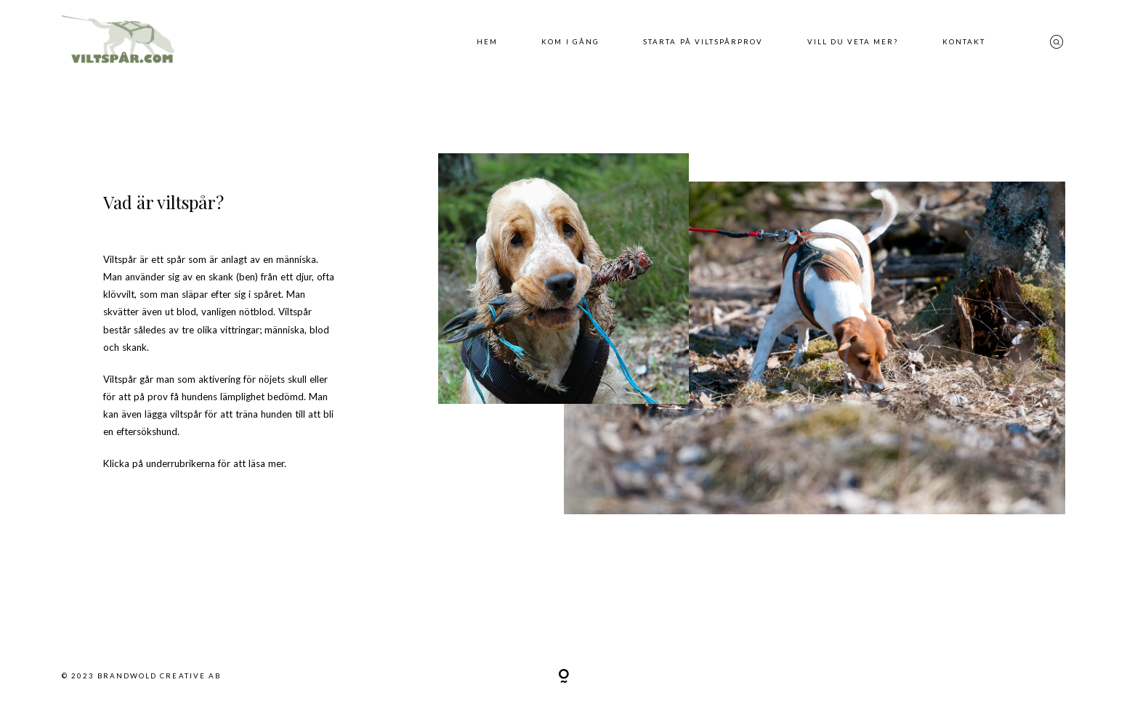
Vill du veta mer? (853, 41)
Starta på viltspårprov (703, 41)
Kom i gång (570, 41)
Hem (487, 41)
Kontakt (963, 41)
